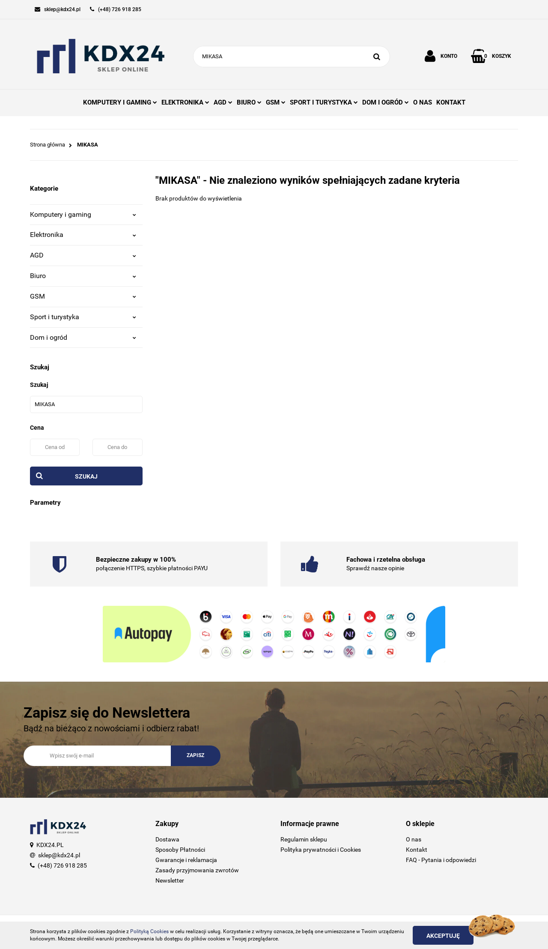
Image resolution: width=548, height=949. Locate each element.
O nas (413, 839)
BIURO (249, 102)
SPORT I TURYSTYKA (324, 102)
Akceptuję (443, 935)
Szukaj (86, 476)
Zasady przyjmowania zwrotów (197, 870)
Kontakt (416, 849)
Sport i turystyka (83, 317)
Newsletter (169, 880)
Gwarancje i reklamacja (186, 859)
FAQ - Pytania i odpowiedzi (441, 859)
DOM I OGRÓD (385, 102)
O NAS (422, 102)
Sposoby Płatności (180, 849)
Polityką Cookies (149, 931)
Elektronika (83, 235)
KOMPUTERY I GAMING (120, 102)
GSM (276, 102)
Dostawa (167, 839)
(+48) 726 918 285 (62, 865)
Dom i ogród (83, 337)
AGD (223, 102)
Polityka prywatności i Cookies (320, 849)
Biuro (83, 276)
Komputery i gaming (83, 214)
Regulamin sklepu (303, 839)
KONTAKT (450, 102)
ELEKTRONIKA (185, 102)
